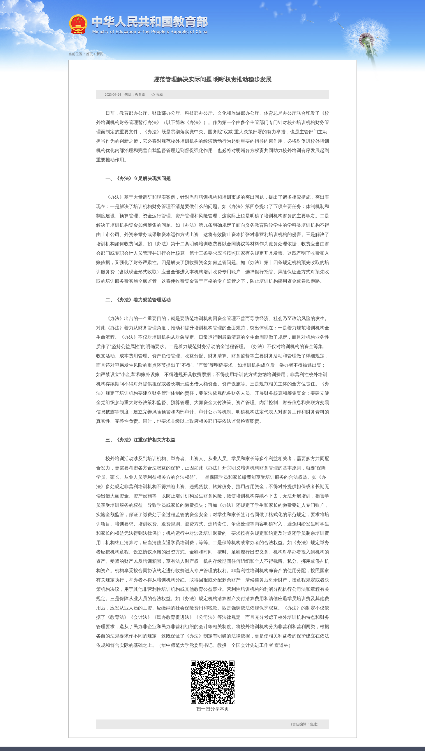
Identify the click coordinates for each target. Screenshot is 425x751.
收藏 (159, 94)
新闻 (99, 54)
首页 (89, 54)
